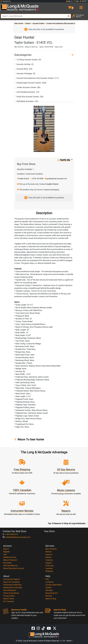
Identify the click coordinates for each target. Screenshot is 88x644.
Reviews (48, 596)
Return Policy (8, 599)
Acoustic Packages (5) (24, 73)
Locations (49, 582)
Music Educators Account (13, 568)
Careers (48, 587)
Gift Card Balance (10, 565)
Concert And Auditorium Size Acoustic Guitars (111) (36, 78)
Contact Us (5, 1)
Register (6, 552)
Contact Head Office (53, 585)
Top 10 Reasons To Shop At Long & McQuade (67, 523)
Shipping (49, 571)
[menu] (80, 6)
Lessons (48, 554)
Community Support (11, 579)
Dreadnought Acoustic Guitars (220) (30, 83)
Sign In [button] (69, 1)
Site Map (49, 590)
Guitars (27, 23)
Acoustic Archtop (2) (24, 64)
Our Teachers (8, 601)
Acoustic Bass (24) (23, 69)
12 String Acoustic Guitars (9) (27, 60)
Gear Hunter (18, 23)
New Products (51, 549)
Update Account (9, 557)
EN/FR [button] (83, 1)
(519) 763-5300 (37, 178)
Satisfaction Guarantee (12, 587)
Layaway (49, 568)
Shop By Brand (51, 593)
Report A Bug (50, 599)
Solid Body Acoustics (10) (26, 101)
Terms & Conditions (11, 593)
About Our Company (11, 582)
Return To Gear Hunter (29, 439)
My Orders (7, 563)
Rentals (48, 552)
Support (48, 563)
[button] (66, 6)
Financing (49, 565)
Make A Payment (10, 560)
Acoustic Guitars (38, 23)
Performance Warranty (12, 585)
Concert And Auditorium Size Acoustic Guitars (62, 23)
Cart (5, 554)
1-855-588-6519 (10, 534)
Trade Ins (49, 560)
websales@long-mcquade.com (16, 537)
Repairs (48, 557)
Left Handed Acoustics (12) (26, 92)
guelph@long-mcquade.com (57, 178)
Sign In (6, 549)
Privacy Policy (9, 596)
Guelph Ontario (23, 178)
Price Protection (9, 590)
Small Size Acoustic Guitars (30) (28, 97)
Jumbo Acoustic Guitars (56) (27, 87)
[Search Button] (68, 16)
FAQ (47, 579)
